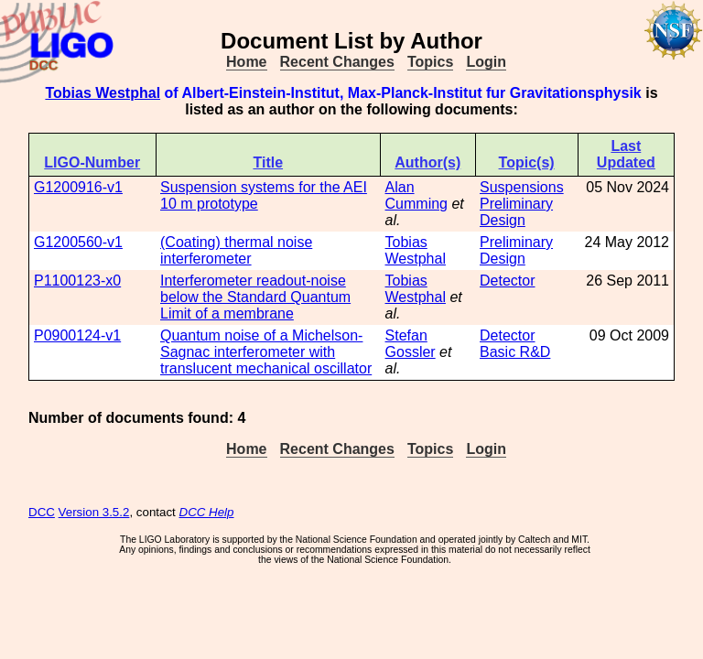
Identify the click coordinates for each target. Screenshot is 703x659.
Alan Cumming (416, 195)
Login (486, 62)
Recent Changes (337, 62)
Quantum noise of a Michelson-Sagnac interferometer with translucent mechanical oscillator (266, 352)
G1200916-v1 (78, 187)
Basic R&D (515, 352)
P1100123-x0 (77, 280)
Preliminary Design (516, 212)
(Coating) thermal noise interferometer (236, 250)
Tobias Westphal (102, 93)
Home (246, 62)
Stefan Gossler (410, 344)
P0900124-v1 (77, 335)
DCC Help (206, 512)
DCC (41, 512)
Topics (430, 62)
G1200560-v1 (78, 242)
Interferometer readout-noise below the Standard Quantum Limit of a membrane (255, 297)
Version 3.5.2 (94, 512)
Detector (507, 280)
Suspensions (522, 187)
